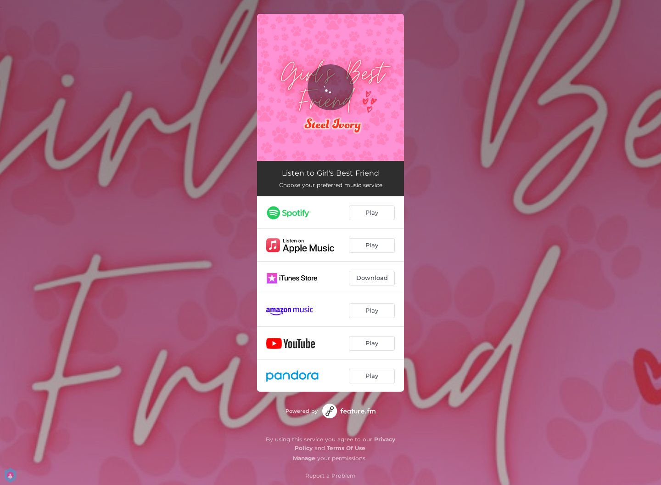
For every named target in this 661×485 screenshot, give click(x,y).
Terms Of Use (346, 448)
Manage (304, 458)
